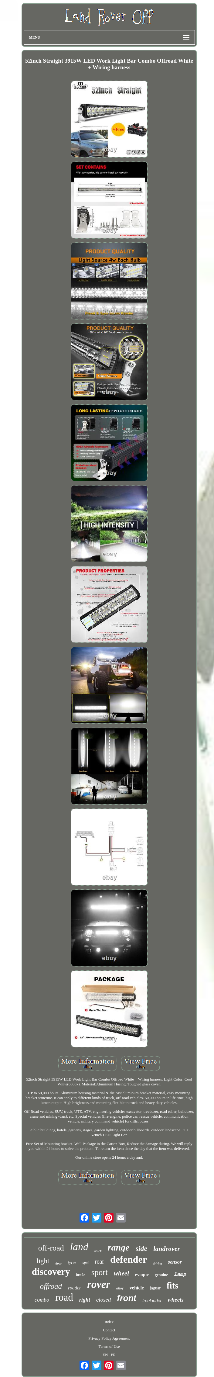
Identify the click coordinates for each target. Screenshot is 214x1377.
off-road (51, 1248)
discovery (51, 1271)
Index (109, 1322)
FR (113, 1354)
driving (157, 1263)
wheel (121, 1273)
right (84, 1300)
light (42, 1261)
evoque (142, 1274)
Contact (109, 1330)
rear (99, 1261)
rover (98, 1284)
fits (172, 1285)
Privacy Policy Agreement (109, 1338)
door (59, 1263)
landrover (166, 1248)
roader (74, 1287)
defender (128, 1259)
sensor (175, 1262)
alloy (120, 1288)
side (142, 1248)
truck (98, 1251)
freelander (151, 1300)
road (64, 1297)
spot (86, 1263)
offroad (51, 1286)
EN (105, 1354)
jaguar (155, 1288)
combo (42, 1300)
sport (99, 1272)
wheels (176, 1299)
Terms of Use (109, 1346)
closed (103, 1299)
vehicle (137, 1287)
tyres (72, 1262)
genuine (161, 1274)
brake (80, 1274)
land (79, 1246)
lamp (180, 1274)
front (126, 1298)
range (119, 1247)
